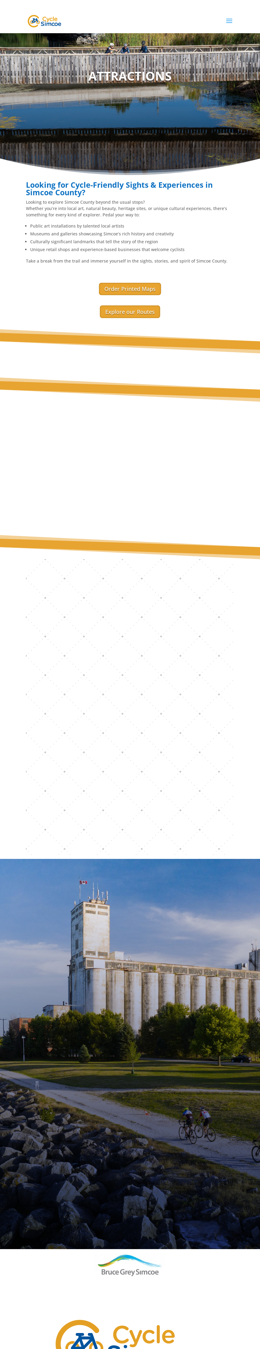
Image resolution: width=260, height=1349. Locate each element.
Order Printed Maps (130, 288)
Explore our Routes (130, 311)
